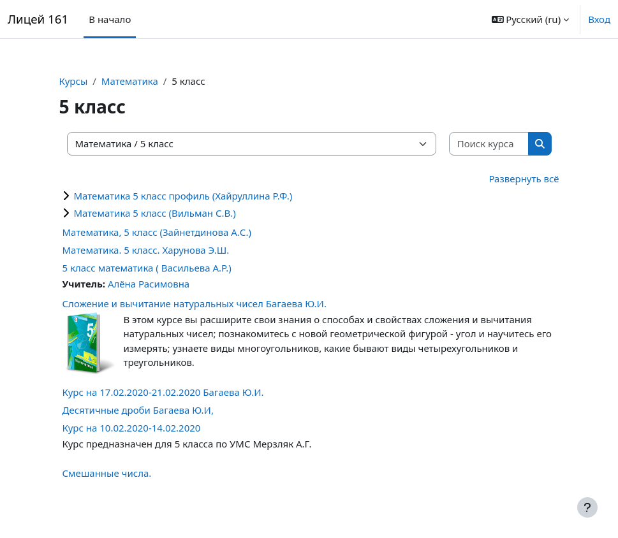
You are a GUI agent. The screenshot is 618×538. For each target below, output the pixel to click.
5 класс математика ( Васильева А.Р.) (147, 267)
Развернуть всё (524, 178)
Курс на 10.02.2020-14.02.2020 (132, 427)
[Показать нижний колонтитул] (587, 507)
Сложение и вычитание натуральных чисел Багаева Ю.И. (195, 303)
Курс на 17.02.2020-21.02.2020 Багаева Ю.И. (163, 392)
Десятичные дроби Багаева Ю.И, (138, 410)
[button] (530, 19)
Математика (129, 81)
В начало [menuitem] (110, 19)
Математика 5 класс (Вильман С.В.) (155, 213)
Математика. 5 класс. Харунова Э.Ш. (146, 250)
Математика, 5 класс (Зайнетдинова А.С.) (157, 232)
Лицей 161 (38, 19)
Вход (599, 19)
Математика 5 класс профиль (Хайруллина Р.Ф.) (183, 195)
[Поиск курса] (489, 144)
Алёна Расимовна (148, 283)
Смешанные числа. (107, 473)
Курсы (73, 81)
